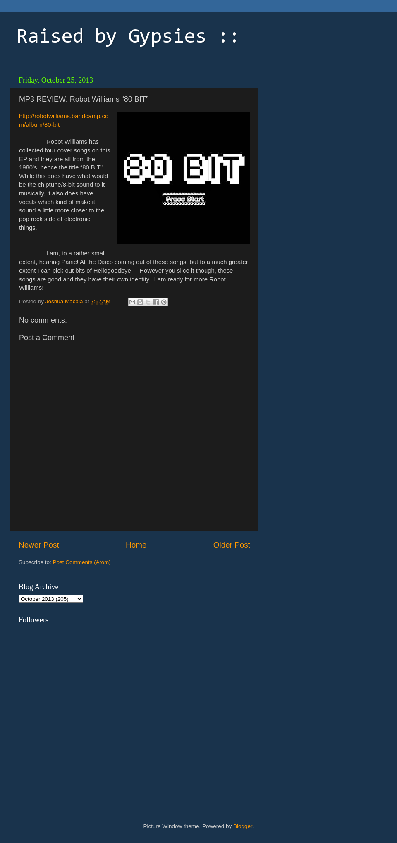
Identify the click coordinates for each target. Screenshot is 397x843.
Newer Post (39, 545)
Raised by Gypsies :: (128, 37)
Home (136, 545)
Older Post (231, 545)
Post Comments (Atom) (82, 562)
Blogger (242, 826)
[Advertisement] (320, 124)
